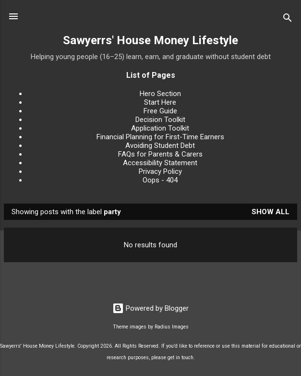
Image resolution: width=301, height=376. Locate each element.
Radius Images (172, 327)
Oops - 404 (160, 180)
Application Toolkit (160, 128)
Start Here (160, 102)
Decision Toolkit (160, 119)
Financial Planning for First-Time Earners (160, 137)
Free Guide (160, 111)
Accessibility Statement (160, 162)
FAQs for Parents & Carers (160, 154)
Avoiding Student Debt (160, 145)
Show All (270, 211)
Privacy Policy (160, 171)
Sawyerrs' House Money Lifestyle (150, 40)
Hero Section (160, 93)
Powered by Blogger (150, 308)
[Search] (287, 19)
